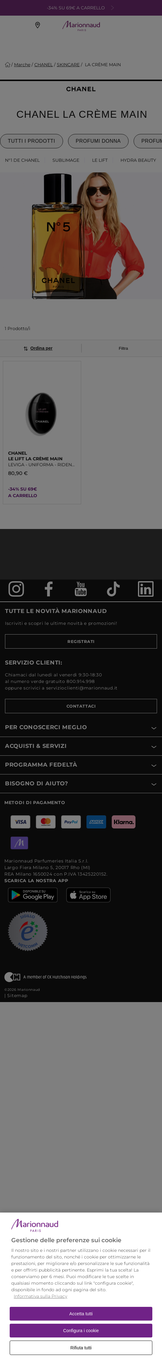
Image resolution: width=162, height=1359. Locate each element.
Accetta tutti (81, 1322)
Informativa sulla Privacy (40, 1304)
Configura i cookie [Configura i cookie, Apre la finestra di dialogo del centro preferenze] (81, 1339)
